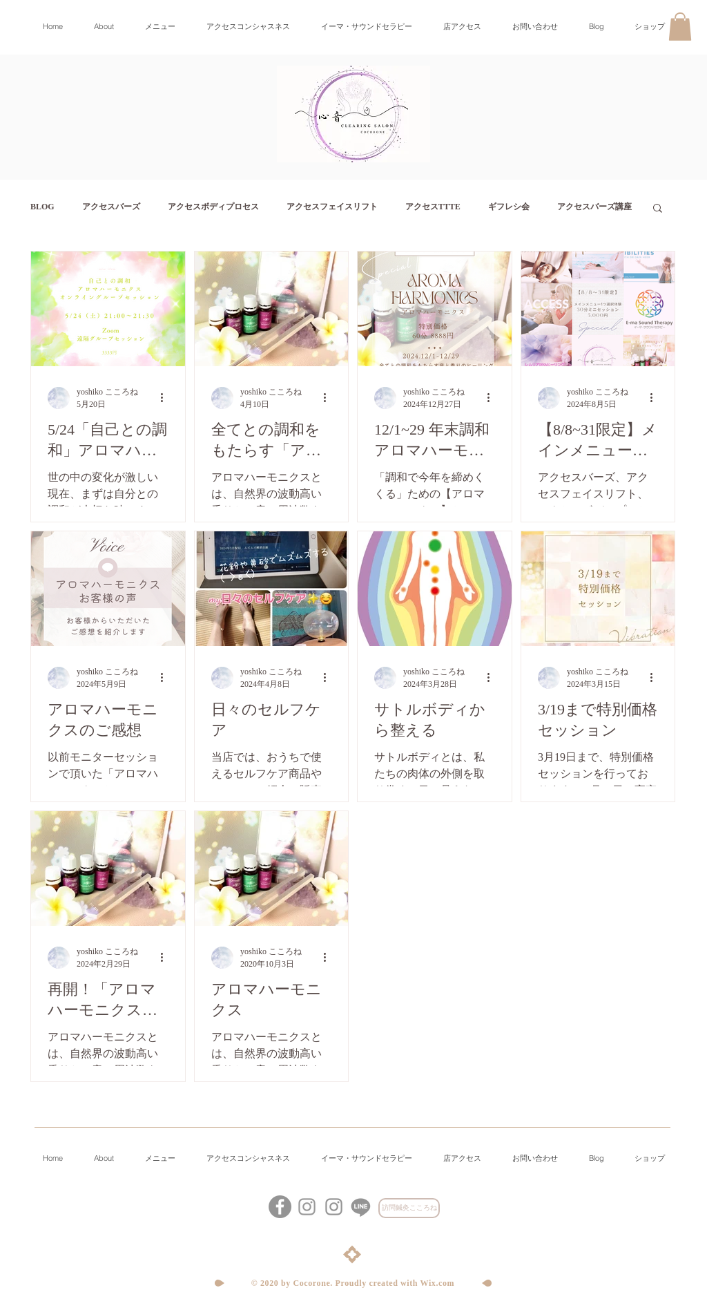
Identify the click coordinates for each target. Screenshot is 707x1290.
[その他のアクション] (166, 398)
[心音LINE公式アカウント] (360, 1206)
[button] (680, 26)
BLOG (42, 206)
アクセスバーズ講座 (594, 206)
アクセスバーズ (111, 206)
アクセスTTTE (433, 206)
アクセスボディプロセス (213, 206)
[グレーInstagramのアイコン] (333, 1206)
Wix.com (437, 1283)
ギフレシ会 (509, 206)
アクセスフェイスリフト (332, 206)
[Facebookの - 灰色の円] (280, 1206)
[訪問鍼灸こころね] (409, 1208)
